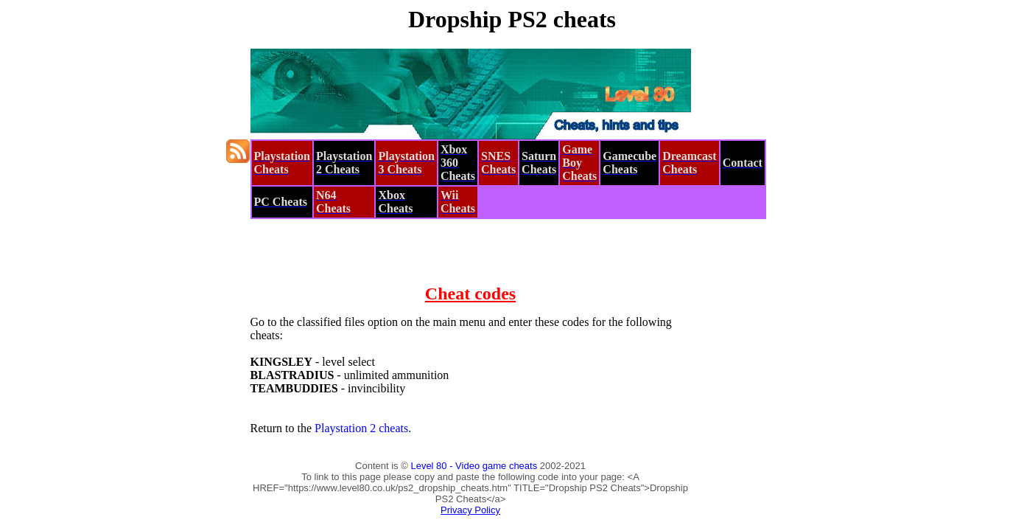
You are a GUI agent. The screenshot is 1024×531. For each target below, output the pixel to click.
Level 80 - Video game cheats (473, 465)
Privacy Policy (470, 510)
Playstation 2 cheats (361, 428)
